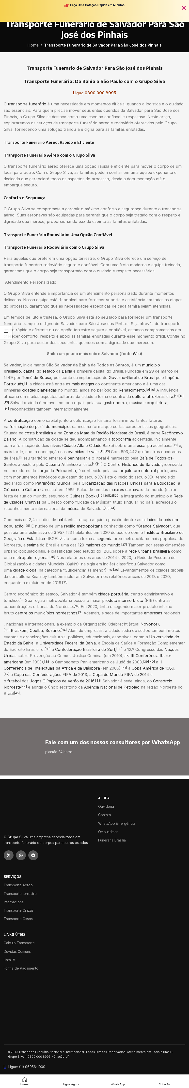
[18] (99, 464)
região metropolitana (83, 526)
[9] (148, 390)
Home (33, 45)
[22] (116, 495)
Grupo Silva (16, 1056)
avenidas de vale (83, 451)
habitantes (67, 519)
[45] (17, 693)
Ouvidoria (106, 806)
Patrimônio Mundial (53, 483)
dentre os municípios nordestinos (46, 612)
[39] (146, 661)
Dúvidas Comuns (17, 951)
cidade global (25, 570)
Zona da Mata (76, 432)
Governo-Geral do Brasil (132, 377)
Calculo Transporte (19, 943)
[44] (24, 687)
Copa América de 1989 (153, 668)
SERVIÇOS (13, 876)
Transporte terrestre (20, 893)
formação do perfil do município (40, 426)
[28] (52, 557)
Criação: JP (61, 1056)
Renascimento (132, 390)
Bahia (67, 371)
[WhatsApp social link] (21, 855)
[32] (76, 606)
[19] (100, 495)
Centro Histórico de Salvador (135, 464)
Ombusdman (108, 832)
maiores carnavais (126, 489)
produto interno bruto (122, 600)
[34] (64, 630)
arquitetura (157, 402)
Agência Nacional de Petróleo (112, 687)
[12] (181, 396)
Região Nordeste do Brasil (120, 432)
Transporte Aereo (18, 885)
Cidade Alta (73, 445)
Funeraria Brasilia (112, 840)
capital (29, 371)
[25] (27, 526)
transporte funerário (27, 103)
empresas (153, 612)
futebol (14, 680)
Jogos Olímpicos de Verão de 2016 (62, 680)
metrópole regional (30, 557)
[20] (106, 495)
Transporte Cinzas (18, 910)
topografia (121, 439)
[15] (102, 451)
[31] (64, 582)
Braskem (19, 630)
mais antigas (82, 383)
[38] (47, 661)
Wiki (137, 353)
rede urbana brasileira (149, 551)
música (135, 402)
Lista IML (10, 960)
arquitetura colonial (138, 470)
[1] (20, 458)
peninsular (77, 458)
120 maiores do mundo (99, 545)
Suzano (52, 630)
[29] (110, 570)
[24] (112, 508)
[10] (152, 390)
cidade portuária (113, 594)
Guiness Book (82, 496)
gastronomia (115, 402)
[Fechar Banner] (184, 7)
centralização (20, 420)
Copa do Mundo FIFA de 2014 (121, 674)
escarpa (144, 445)
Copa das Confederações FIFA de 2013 (50, 674)
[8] (26, 383)
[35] (47, 649)
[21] (111, 495)
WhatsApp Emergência (116, 823)
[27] (124, 544)
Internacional (14, 902)
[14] (6, 409)
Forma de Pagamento (21, 968)
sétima (33, 545)
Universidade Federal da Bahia (67, 643)
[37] (126, 655)
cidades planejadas (39, 390)
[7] (80, 612)
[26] (62, 538)
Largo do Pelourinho (56, 470)
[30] (116, 570)
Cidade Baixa (101, 445)
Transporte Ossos (18, 919)
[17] (94, 464)
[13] (6, 402)
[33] (7, 630)
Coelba (36, 630)
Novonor (149, 624)
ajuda (104, 798)
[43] (98, 680)
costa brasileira (39, 432)
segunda (104, 538)
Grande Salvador (153, 526)
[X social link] (9, 855)
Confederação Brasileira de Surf (85, 649)
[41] (124, 668)
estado (49, 371)
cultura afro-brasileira (152, 396)
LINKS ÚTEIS (15, 934)
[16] (107, 451)
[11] (176, 396)
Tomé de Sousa (36, 377)
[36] (119, 649)
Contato (104, 815)
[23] (107, 508)
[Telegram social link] (33, 855)
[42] (6, 674)
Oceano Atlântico (62, 464)
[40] (152, 661)
